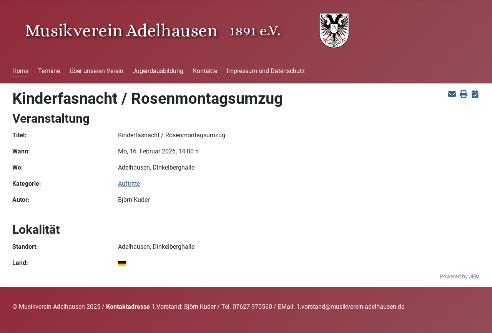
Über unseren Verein (96, 71)
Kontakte (205, 71)
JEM (474, 276)
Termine (49, 71)
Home (20, 71)
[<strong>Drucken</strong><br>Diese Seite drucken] (463, 94)
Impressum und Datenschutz (266, 71)
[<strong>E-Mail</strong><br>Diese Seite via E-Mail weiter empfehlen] (452, 94)
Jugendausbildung (158, 71)
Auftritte (129, 183)
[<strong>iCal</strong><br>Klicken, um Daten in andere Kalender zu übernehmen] (475, 94)
